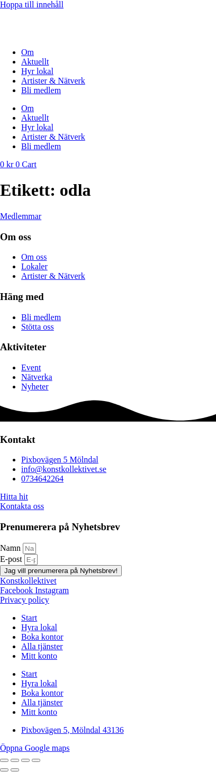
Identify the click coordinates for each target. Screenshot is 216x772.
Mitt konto (39, 655)
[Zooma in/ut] (4, 760)
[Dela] (25, 760)
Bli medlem (41, 90)
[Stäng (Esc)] (36, 760)
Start (29, 617)
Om (27, 52)
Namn (11, 547)
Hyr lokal (37, 71)
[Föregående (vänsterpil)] (4, 769)
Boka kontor (42, 636)
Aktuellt (35, 61)
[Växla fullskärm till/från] (15, 760)
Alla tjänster (42, 646)
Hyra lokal (39, 627)
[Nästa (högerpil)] (15, 769)
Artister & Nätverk (53, 80)
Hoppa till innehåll (32, 4)
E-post (12, 559)
